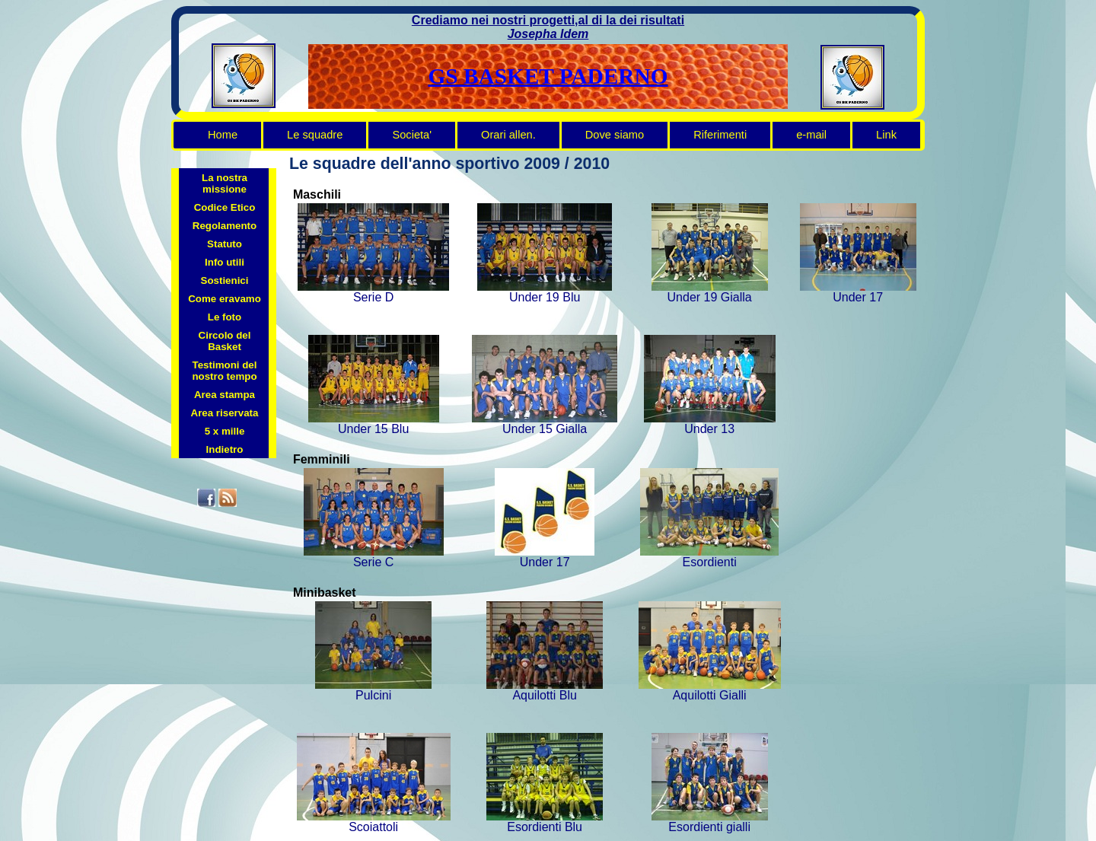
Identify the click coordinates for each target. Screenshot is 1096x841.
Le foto (224, 317)
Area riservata (225, 413)
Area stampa (224, 394)
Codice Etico (225, 207)
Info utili (224, 262)
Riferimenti (720, 135)
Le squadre (314, 135)
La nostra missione (224, 183)
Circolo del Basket (225, 341)
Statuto (224, 244)
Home (222, 135)
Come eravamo (224, 298)
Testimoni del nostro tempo (224, 370)
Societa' (412, 135)
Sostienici (225, 280)
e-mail (811, 135)
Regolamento (224, 225)
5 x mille (225, 431)
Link (886, 135)
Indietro (225, 449)
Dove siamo (614, 135)
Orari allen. (508, 135)
